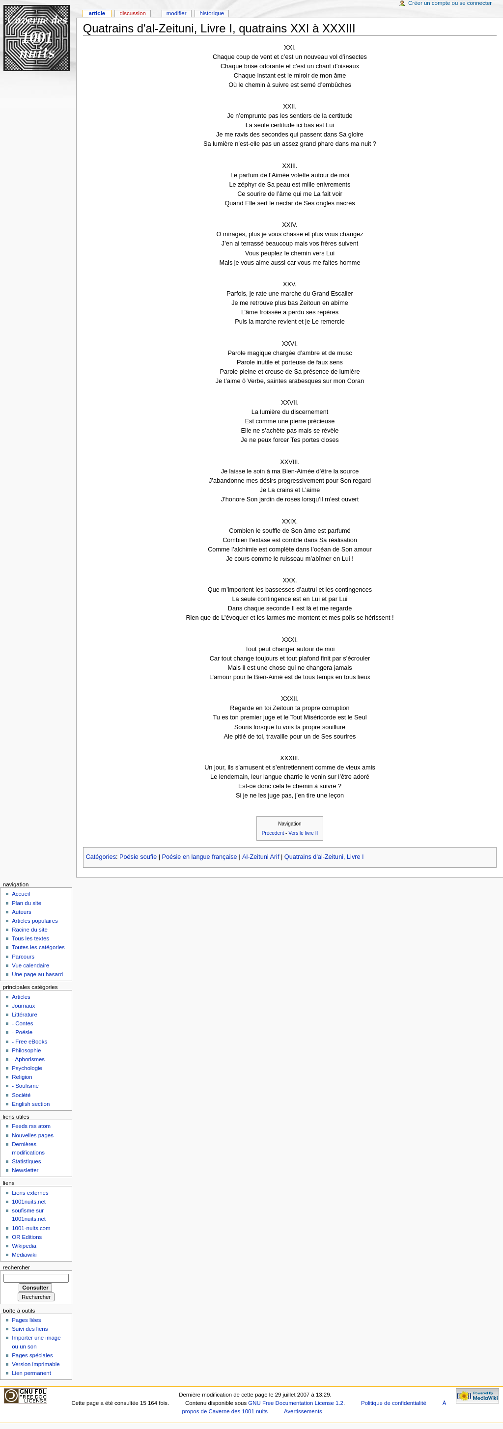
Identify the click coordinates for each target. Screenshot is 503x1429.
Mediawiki (24, 1255)
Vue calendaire (30, 965)
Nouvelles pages (33, 1135)
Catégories (101, 856)
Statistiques (26, 1161)
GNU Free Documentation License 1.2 (295, 1403)
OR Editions (27, 1237)
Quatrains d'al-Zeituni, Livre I (324, 856)
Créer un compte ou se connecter (450, 3)
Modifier (177, 13)
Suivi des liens (30, 1329)
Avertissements (303, 1411)
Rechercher (16, 1267)
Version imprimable (35, 1364)
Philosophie (26, 1050)
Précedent (273, 833)
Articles (21, 997)
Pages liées (26, 1320)
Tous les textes (30, 938)
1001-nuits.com (31, 1228)
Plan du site (26, 903)
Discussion (132, 13)
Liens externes (30, 1193)
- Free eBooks (29, 1041)
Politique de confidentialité (393, 1403)
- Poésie (22, 1032)
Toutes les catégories (38, 947)
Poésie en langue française (199, 856)
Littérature (24, 1014)
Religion (22, 1077)
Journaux (23, 1006)
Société (21, 1095)
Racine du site (30, 930)
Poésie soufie (138, 856)
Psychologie (27, 1068)
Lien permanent (31, 1373)
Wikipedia (24, 1246)
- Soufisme (25, 1086)
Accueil (21, 894)
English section (31, 1104)
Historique (211, 13)
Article (96, 13)
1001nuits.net (29, 1202)
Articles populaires (35, 921)
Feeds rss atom (31, 1126)
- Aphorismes (28, 1059)
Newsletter (25, 1170)
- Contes (22, 1023)
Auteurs (21, 912)
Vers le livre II (303, 833)
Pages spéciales (32, 1355)
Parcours (23, 957)
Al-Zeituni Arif (260, 856)
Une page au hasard (37, 974)
